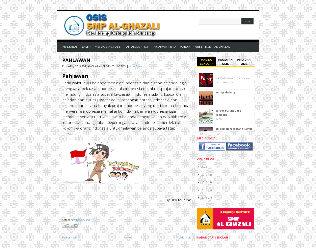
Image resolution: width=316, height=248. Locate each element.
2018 (204, 182)
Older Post (184, 237)
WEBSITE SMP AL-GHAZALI (212, 46)
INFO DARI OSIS (244, 61)
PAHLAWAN (76, 60)
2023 (204, 166)
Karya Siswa (135, 66)
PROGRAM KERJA (164, 46)
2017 (204, 190)
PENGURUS (69, 46)
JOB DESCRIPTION (137, 46)
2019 (204, 174)
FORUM (185, 46)
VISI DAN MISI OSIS (108, 46)
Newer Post (69, 237)
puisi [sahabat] (225, 92)
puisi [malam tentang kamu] (233, 129)
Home (127, 237)
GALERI (86, 46)
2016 (204, 197)
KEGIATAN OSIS (225, 61)
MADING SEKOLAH (206, 61)
